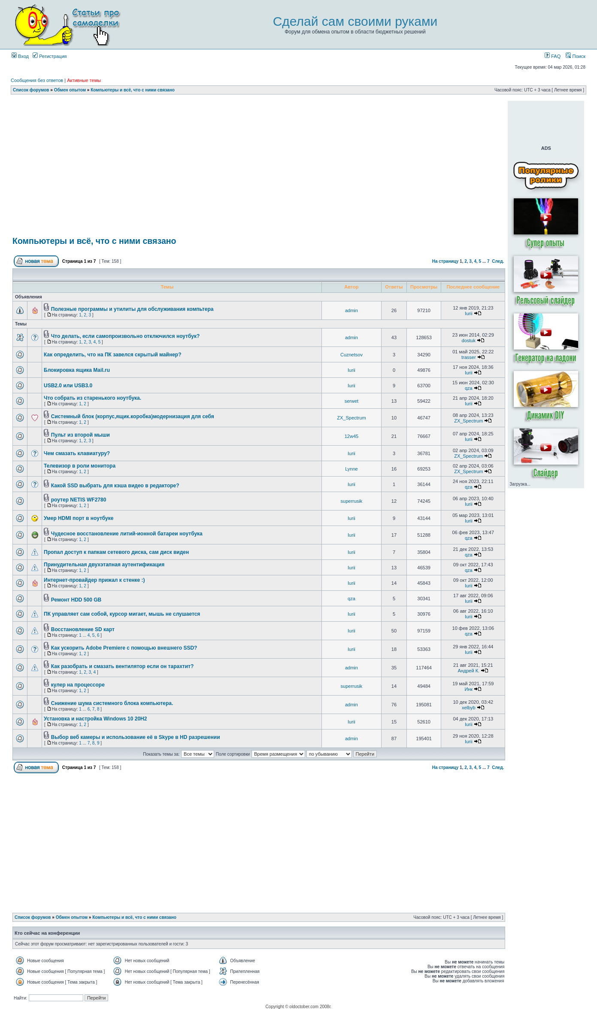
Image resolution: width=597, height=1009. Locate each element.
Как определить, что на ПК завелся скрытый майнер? (112, 355)
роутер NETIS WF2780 (78, 500)
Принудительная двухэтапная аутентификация (104, 565)
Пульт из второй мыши (80, 435)
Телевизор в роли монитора (79, 466)
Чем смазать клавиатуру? (77, 453)
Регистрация (50, 56)
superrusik (352, 501)
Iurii (469, 313)
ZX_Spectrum (351, 417)
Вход (20, 56)
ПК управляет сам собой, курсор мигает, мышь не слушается (122, 614)
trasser (468, 357)
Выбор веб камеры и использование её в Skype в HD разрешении (135, 737)
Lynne (351, 468)
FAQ (553, 56)
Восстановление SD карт (83, 629)
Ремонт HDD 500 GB (76, 600)
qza (469, 388)
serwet (351, 401)
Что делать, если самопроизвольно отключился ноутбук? (125, 336)
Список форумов (31, 90)
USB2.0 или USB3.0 (68, 386)
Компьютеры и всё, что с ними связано (133, 90)
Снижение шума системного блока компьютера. (112, 703)
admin (351, 310)
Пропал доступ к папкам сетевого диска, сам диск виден (116, 552)
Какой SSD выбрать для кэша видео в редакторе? (115, 486)
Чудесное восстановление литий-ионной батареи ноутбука (127, 534)
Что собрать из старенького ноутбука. (92, 398)
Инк (468, 689)
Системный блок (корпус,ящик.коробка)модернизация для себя (132, 416)
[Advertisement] (259, 104)
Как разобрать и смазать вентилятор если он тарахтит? (122, 666)
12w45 (351, 436)
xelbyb (469, 707)
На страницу (445, 261)
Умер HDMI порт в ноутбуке (78, 518)
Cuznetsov (351, 354)
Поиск (575, 56)
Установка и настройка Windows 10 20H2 (95, 719)
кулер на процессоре (78, 685)
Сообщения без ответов (37, 80)
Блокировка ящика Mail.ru (77, 370)
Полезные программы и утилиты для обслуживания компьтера (132, 309)
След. (498, 261)
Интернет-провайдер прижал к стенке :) (94, 580)
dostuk (469, 340)
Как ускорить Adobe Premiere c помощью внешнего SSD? (124, 648)
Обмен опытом (70, 90)
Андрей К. (468, 670)
